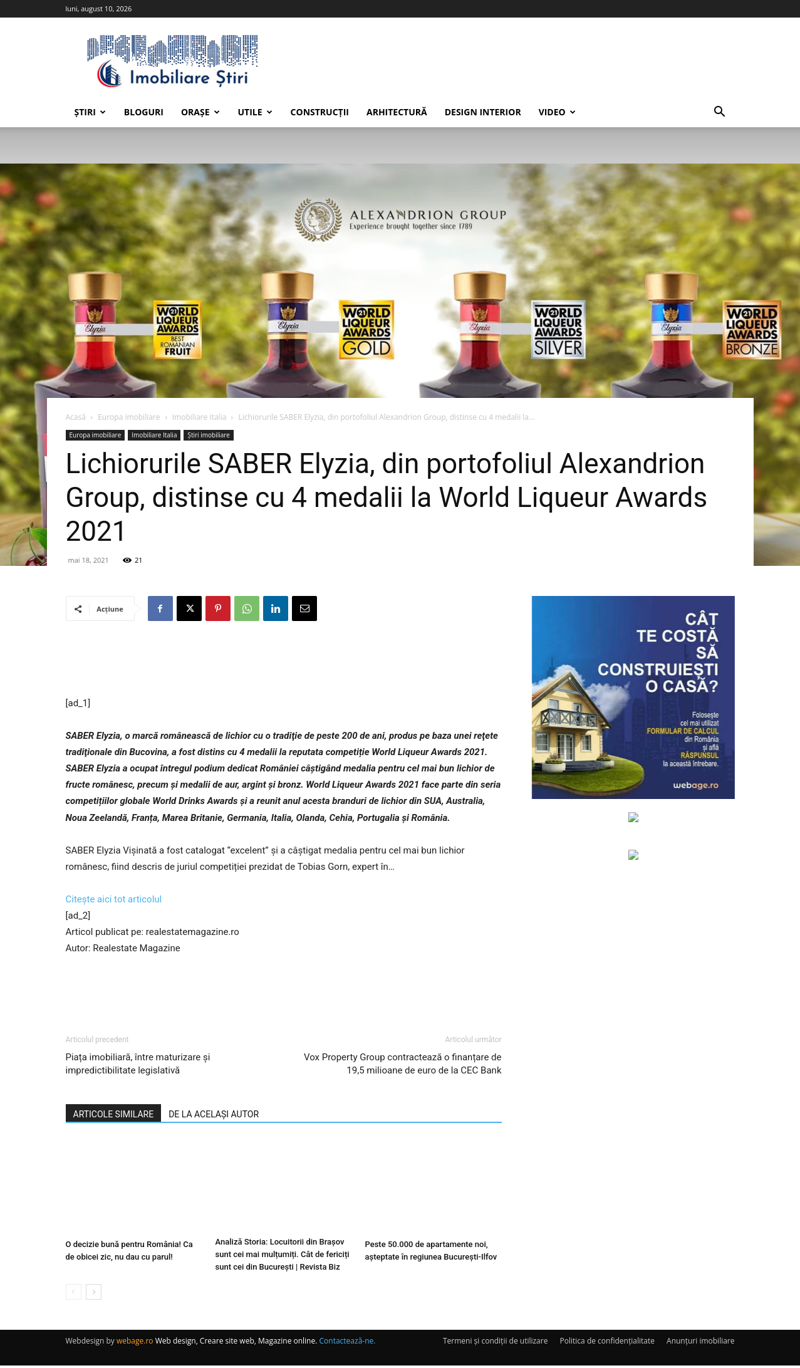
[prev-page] (73, 1294)
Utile (255, 112)
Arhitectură (396, 112)
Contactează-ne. (347, 1343)
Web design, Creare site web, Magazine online (235, 1343)
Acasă (76, 417)
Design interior (483, 112)
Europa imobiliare (129, 417)
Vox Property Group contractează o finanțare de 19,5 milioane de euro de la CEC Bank (403, 1064)
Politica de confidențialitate (607, 1343)
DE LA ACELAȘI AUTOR (214, 1114)
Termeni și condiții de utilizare (495, 1343)
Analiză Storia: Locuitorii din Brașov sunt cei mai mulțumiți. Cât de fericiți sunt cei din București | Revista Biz (283, 1257)
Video (557, 112)
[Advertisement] (283, 663)
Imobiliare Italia (199, 417)
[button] (720, 113)
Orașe (200, 112)
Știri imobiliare (208, 435)
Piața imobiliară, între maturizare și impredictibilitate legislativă (138, 1064)
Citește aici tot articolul (114, 899)
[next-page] (93, 1294)
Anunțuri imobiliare (700, 1343)
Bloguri (144, 112)
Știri (90, 112)
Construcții (320, 112)
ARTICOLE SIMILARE (113, 1114)
